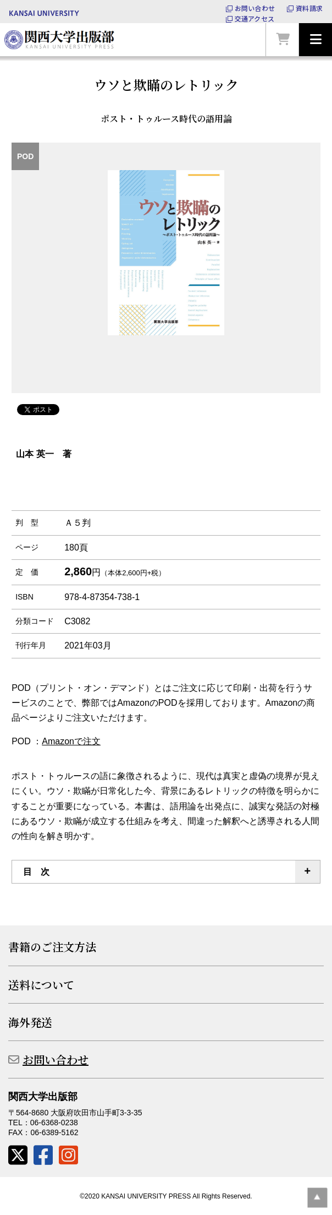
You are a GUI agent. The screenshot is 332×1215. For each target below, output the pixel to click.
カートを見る (282, 39)
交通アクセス (254, 19)
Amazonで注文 (71, 741)
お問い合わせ (255, 8)
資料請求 (309, 8)
